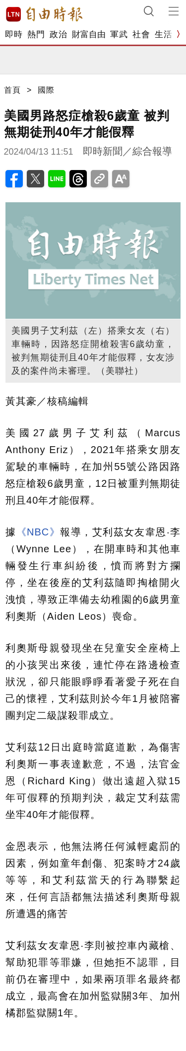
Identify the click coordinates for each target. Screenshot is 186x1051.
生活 (163, 34)
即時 (13, 34)
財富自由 (88, 34)
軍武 (118, 34)
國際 (46, 90)
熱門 (36, 34)
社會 (141, 34)
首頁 (12, 90)
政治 (58, 34)
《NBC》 (38, 531)
